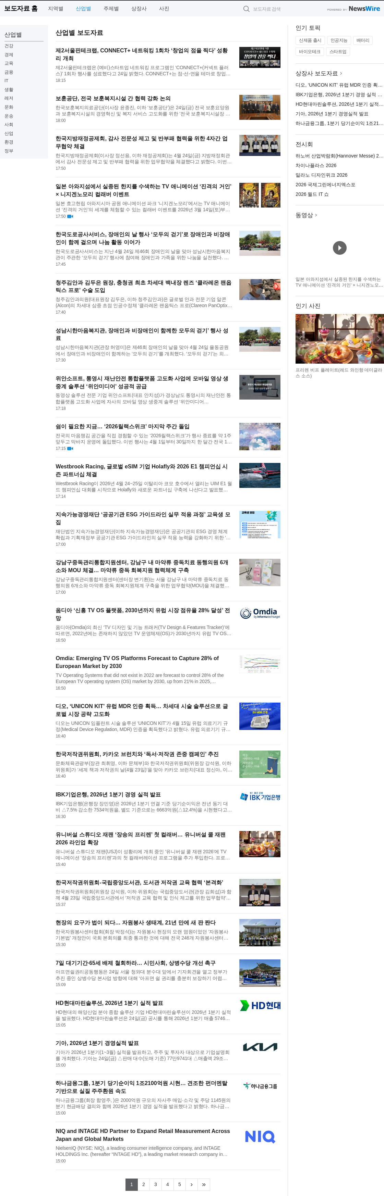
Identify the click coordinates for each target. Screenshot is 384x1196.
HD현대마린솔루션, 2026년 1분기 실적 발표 (109, 1003)
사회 (8, 124)
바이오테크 (310, 51)
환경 (8, 141)
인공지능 (339, 40)
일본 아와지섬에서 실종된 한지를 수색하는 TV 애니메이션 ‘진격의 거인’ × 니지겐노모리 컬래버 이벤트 (339, 285)
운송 (8, 115)
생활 (8, 89)
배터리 (363, 40)
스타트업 (338, 51)
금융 (8, 72)
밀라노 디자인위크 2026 (321, 175)
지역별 (55, 8)
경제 (8, 54)
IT (6, 80)
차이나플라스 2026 (316, 165)
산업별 (83, 8)
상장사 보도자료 (317, 73)
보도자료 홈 (20, 8)
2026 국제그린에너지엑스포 (326, 184)
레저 (8, 98)
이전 (301, 338)
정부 (8, 150)
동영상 (304, 215)
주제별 (111, 8)
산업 (8, 133)
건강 (8, 45)
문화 (8, 107)
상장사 (139, 8)
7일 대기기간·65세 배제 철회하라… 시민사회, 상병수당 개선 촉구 (136, 963)
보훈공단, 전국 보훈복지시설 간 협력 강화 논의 (113, 98)
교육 (8, 63)
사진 (164, 8)
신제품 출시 (310, 40)
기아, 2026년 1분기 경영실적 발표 (97, 1043)
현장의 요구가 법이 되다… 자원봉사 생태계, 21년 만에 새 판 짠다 (136, 923)
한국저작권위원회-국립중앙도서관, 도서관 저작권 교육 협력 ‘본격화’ (139, 882)
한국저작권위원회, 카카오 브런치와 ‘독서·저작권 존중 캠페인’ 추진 (137, 754)
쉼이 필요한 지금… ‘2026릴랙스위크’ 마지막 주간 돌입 (122, 426)
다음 (378, 338)
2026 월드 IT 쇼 (312, 194)
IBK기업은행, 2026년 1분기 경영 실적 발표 (108, 794)
